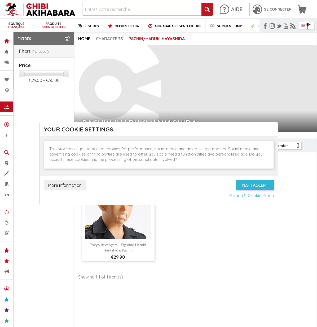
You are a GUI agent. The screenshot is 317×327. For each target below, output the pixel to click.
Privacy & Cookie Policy (251, 195)
